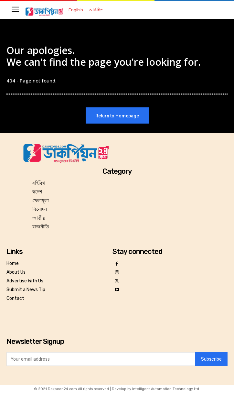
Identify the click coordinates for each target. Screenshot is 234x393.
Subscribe (211, 359)
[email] (100, 359)
